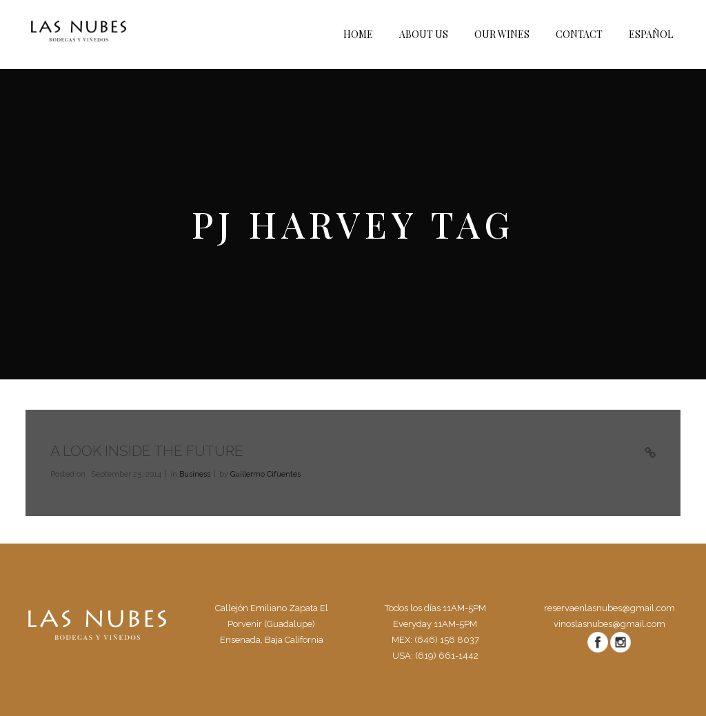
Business (194, 474)
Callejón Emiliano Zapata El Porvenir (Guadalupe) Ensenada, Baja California (271, 624)
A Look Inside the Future (146, 450)
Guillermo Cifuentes (265, 474)
